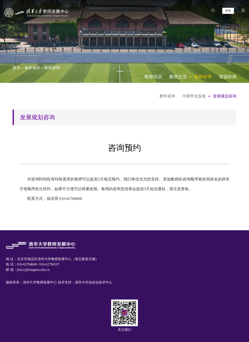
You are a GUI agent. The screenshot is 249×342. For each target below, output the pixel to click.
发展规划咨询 (224, 96)
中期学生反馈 (194, 96)
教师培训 (153, 76)
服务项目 (32, 68)
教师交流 (178, 76)
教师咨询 (52, 68)
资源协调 (227, 76)
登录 (228, 10)
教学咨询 (167, 96)
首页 (16, 68)
